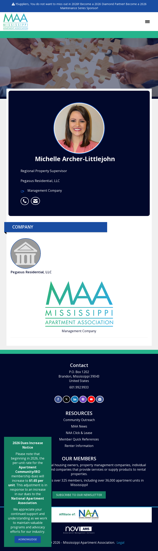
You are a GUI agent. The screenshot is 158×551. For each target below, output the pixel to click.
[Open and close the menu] (91, 22)
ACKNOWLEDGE (27, 539)
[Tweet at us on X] (66, 399)
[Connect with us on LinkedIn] (74, 399)
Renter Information (79, 446)
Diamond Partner (113, 4)
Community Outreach (79, 420)
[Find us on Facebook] (58, 399)
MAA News (79, 426)
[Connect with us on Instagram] (83, 399)
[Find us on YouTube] (91, 399)
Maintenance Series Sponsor (78, 8)
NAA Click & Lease (79, 433)
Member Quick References (79, 439)
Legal (120, 542)
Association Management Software (79, 530)
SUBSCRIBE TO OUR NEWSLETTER (79, 495)
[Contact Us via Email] (100, 399)
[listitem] (26, 199)
